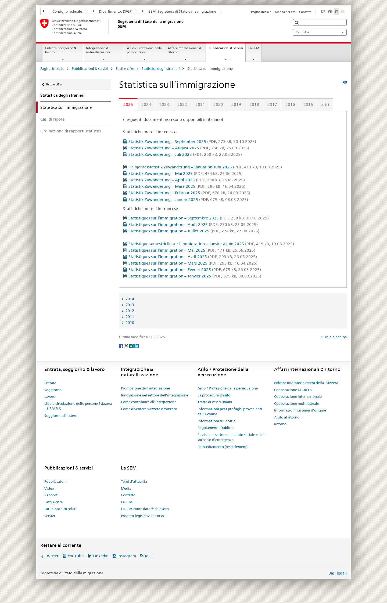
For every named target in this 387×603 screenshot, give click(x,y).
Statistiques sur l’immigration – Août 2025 (193, 224)
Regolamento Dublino (216, 427)
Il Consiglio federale (62, 11)
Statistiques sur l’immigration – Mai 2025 (191, 250)
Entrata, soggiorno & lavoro (60, 50)
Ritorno (280, 424)
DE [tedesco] (323, 11)
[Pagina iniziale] (117, 26)
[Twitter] (126, 346)
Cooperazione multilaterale (296, 403)
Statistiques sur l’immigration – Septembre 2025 (198, 218)
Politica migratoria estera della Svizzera (306, 383)
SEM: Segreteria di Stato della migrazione (179, 11)
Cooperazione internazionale (298, 396)
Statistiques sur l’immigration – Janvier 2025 (194, 276)
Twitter (52, 555)
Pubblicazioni (55, 481)
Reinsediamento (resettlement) (223, 447)
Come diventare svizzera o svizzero (149, 409)
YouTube (75, 555)
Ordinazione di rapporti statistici (70, 130)
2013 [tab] (129, 305)
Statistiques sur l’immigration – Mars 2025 (192, 263)
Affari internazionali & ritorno (184, 50)
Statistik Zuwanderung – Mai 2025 (185, 173)
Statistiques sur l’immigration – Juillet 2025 (193, 230)
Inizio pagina (335, 337)
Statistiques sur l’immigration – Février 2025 (194, 269)
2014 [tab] (129, 299)
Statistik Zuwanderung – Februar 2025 (189, 192)
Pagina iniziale (261, 12)
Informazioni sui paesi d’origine (300, 410)
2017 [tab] (272, 104)
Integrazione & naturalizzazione (98, 50)
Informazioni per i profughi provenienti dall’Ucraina (230, 411)
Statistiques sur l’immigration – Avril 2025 (192, 256)
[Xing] (131, 346)
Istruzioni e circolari (60, 509)
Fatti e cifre (125, 68)
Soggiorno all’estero (60, 415)
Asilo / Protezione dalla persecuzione (144, 50)
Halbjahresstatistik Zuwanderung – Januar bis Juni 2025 (205, 166)
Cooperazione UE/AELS (293, 390)
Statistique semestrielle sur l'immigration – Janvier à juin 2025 (211, 243)
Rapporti (51, 495)
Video (49, 488)
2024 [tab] (146, 104)
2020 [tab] (218, 104)
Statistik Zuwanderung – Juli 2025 (185, 154)
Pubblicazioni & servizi (227, 50)
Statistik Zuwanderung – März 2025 (186, 186)
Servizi (49, 516)
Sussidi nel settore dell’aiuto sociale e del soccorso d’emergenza (231, 437)
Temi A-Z (320, 32)
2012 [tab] (129, 311)
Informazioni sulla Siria (216, 421)
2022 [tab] (182, 104)
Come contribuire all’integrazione (148, 402)
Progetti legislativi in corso (142, 516)
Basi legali (337, 573)
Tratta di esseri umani (215, 402)
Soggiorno (53, 390)
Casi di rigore (52, 119)
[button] (297, 22)
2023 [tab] (164, 104)
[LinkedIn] (136, 346)
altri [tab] (325, 104)
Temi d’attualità (134, 481)
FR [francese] (330, 11)
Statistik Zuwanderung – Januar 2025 (188, 199)
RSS (148, 555)
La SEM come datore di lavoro (145, 509)
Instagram (126, 555)
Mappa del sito (285, 12)
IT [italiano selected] (336, 11)
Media (126, 488)
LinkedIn (101, 555)
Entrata (50, 383)
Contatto (305, 12)
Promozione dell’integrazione (145, 388)
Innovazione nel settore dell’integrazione (154, 395)
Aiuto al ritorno (286, 417)
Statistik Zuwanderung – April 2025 (186, 179)
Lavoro (49, 396)
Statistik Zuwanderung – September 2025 (192, 141)
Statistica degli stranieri (161, 68)
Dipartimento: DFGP (112, 11)
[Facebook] (121, 346)
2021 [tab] (200, 104)
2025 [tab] (128, 104)
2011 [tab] (129, 317)
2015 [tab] (308, 104)
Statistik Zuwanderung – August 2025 (188, 147)
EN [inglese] (344, 11)
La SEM (253, 48)
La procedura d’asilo (214, 395)
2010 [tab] (129, 322)
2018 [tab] (254, 104)
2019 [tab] (236, 104)
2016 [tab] (290, 104)
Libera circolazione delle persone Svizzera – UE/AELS (78, 406)
